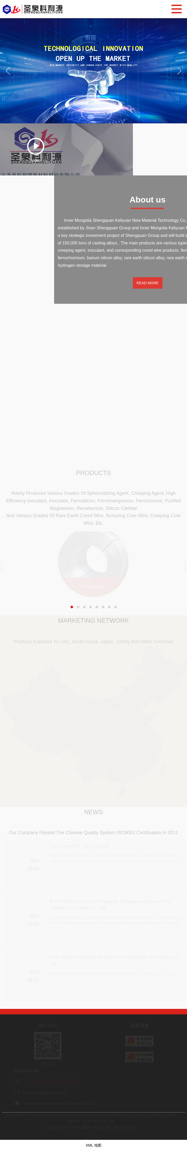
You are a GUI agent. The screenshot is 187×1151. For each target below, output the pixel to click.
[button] (72, 607)
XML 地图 (93, 1145)
